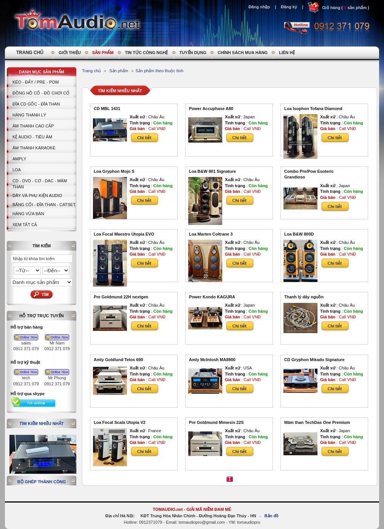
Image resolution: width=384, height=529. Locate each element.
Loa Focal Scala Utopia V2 (120, 422)
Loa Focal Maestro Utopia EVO (124, 234)
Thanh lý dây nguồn (304, 297)
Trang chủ (91, 70)
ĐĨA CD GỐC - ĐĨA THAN (36, 104)
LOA (16, 170)
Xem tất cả (24, 224)
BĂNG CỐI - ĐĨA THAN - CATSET (44, 204)
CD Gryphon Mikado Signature (314, 359)
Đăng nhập (259, 7)
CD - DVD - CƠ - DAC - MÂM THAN (39, 183)
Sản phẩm (118, 70)
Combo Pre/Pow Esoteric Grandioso (309, 174)
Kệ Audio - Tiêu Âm (32, 137)
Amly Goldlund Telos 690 (118, 359)
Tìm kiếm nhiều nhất (42, 423)
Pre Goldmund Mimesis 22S (216, 422)
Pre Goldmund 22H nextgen (121, 297)
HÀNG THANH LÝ (29, 115)
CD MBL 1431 (107, 108)
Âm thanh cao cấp (33, 126)
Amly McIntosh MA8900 (212, 359)
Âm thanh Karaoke (34, 148)
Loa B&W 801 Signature (212, 171)
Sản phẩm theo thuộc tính (159, 70)
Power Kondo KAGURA (212, 297)
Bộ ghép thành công (41, 481)
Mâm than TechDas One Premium (317, 422)
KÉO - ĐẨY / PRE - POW (35, 82)
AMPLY (19, 159)
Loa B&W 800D (299, 234)
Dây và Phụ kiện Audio (37, 195)
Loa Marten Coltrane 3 (211, 234)
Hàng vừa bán (28, 213)
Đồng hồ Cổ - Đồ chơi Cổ (41, 93)
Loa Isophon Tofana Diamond (313, 108)
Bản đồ (272, 515)
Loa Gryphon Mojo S (114, 171)
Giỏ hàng (331, 7)
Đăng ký (289, 7)
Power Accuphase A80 (211, 108)
